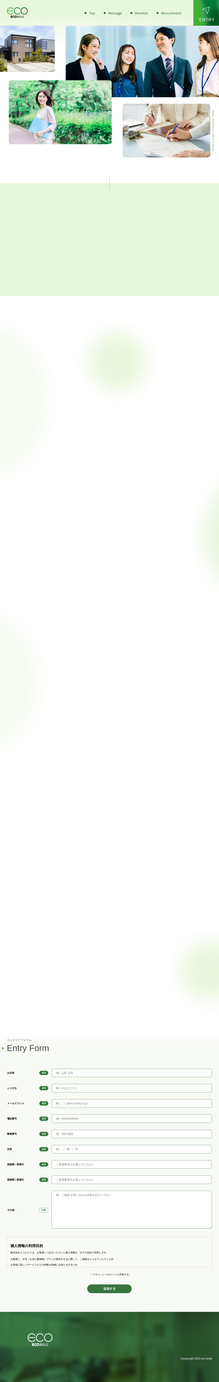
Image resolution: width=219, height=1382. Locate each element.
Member (141, 13)
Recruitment (170, 13)
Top (91, 13)
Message (114, 13)
